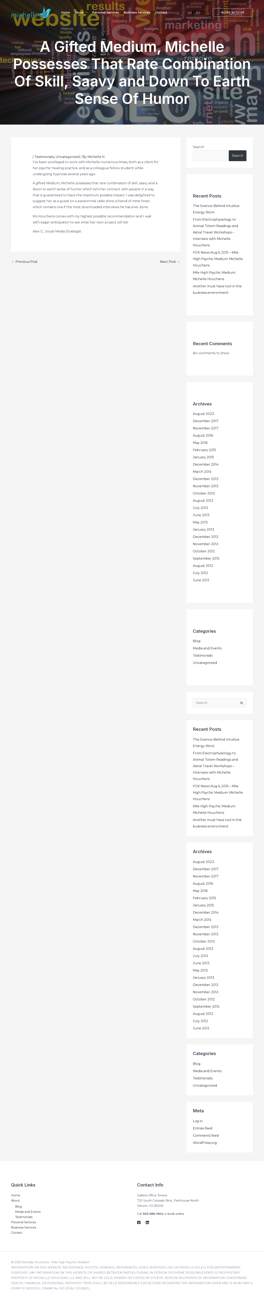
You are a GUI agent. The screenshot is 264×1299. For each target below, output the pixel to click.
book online (176, 1214)
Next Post (170, 262)
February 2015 (204, 450)
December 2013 (205, 479)
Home (15, 1195)
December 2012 (205, 537)
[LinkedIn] (202, 12)
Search (198, 147)
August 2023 (203, 414)
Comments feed (206, 1135)
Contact (16, 1233)
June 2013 (201, 515)
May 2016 (200, 443)
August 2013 (203, 501)
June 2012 (201, 580)
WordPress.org (205, 1143)
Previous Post (24, 262)
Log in (198, 1121)
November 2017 (205, 428)
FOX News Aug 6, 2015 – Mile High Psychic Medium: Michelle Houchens (218, 259)
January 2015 (203, 457)
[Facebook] (193, 12)
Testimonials (44, 157)
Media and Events (207, 648)
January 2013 (203, 529)
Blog (197, 641)
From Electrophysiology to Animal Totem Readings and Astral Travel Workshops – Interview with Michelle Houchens (215, 232)
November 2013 (205, 486)
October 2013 (204, 493)
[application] (85, 12)
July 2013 (200, 508)
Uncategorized (68, 157)
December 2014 (205, 464)
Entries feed (202, 1128)
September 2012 (206, 558)
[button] (230, 12)
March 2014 (202, 472)
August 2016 (203, 435)
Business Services (23, 1227)
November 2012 (205, 544)
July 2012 (200, 573)
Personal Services (23, 1222)
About (15, 1200)
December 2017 (205, 421)
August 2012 (203, 566)
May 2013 (200, 522)
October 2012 (204, 551)
